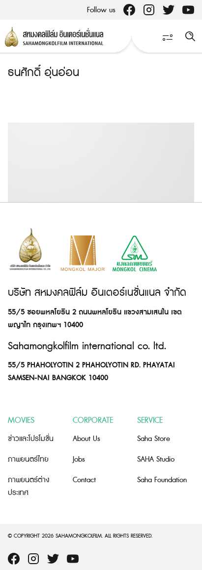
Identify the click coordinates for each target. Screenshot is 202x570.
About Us (86, 438)
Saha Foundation (162, 480)
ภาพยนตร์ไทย (28, 459)
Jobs (79, 459)
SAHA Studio (155, 459)
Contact (84, 480)
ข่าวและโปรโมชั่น (31, 438)
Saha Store (153, 438)
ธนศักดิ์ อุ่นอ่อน (43, 72)
